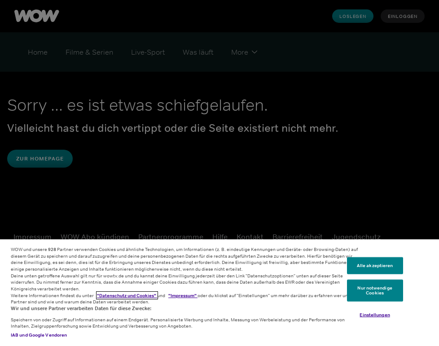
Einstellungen (375, 314)
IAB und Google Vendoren (39, 335)
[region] (219, 292)
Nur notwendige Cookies (374, 290)
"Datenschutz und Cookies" (127, 295)
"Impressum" (183, 295)
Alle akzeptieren (375, 265)
